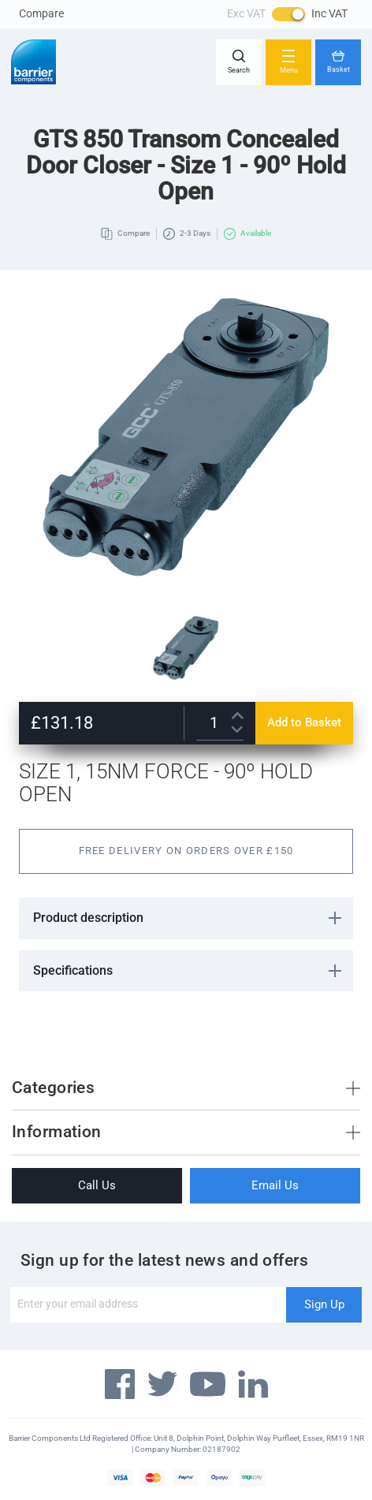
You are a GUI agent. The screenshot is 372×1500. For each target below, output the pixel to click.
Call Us (97, 1185)
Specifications (73, 970)
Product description (88, 917)
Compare (41, 13)
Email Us (275, 1185)
